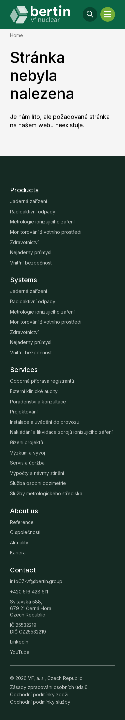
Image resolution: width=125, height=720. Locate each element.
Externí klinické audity (34, 391)
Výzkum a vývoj (27, 453)
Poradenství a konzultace (38, 401)
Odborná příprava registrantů (42, 381)
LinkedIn (19, 642)
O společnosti (25, 532)
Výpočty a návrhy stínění (37, 473)
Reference (22, 522)
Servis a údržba (27, 463)
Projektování (24, 411)
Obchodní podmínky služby (40, 702)
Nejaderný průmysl (30, 252)
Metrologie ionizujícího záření (42, 221)
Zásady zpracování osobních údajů (48, 687)
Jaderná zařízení (28, 201)
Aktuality (19, 542)
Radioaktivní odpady (32, 211)
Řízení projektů (26, 442)
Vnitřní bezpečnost (31, 262)
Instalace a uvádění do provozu (44, 422)
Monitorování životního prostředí (45, 232)
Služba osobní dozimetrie (38, 483)
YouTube (20, 652)
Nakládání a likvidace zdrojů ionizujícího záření (61, 432)
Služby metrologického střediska (46, 493)
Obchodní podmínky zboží (39, 694)
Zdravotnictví (24, 242)
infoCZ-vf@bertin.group (36, 581)
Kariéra (18, 552)
